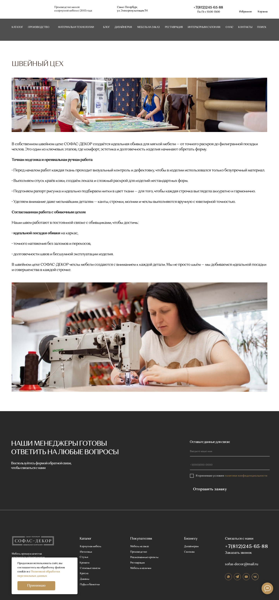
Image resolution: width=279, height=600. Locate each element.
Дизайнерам (123, 27)
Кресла (84, 573)
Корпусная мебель (90, 546)
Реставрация (137, 563)
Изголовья (86, 552)
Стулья (84, 557)
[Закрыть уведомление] (75, 560)
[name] (230, 451)
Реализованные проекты (144, 557)
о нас (229, 27)
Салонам (189, 552)
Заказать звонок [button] (238, 553)
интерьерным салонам (204, 27)
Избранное (245, 11)
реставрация (174, 27)
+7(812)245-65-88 (208, 7)
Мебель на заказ (139, 546)
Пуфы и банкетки (90, 584)
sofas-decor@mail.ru (241, 564)
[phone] (230, 465)
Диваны (84, 579)
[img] (33, 541)
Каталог (17, 27)
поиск (261, 27)
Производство (138, 552)
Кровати (85, 563)
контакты (245, 27)
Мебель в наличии (140, 568)
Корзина (263, 11)
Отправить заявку (207, 489)
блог (106, 27)
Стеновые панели (90, 568)
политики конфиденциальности (246, 475)
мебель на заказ (148, 27)
